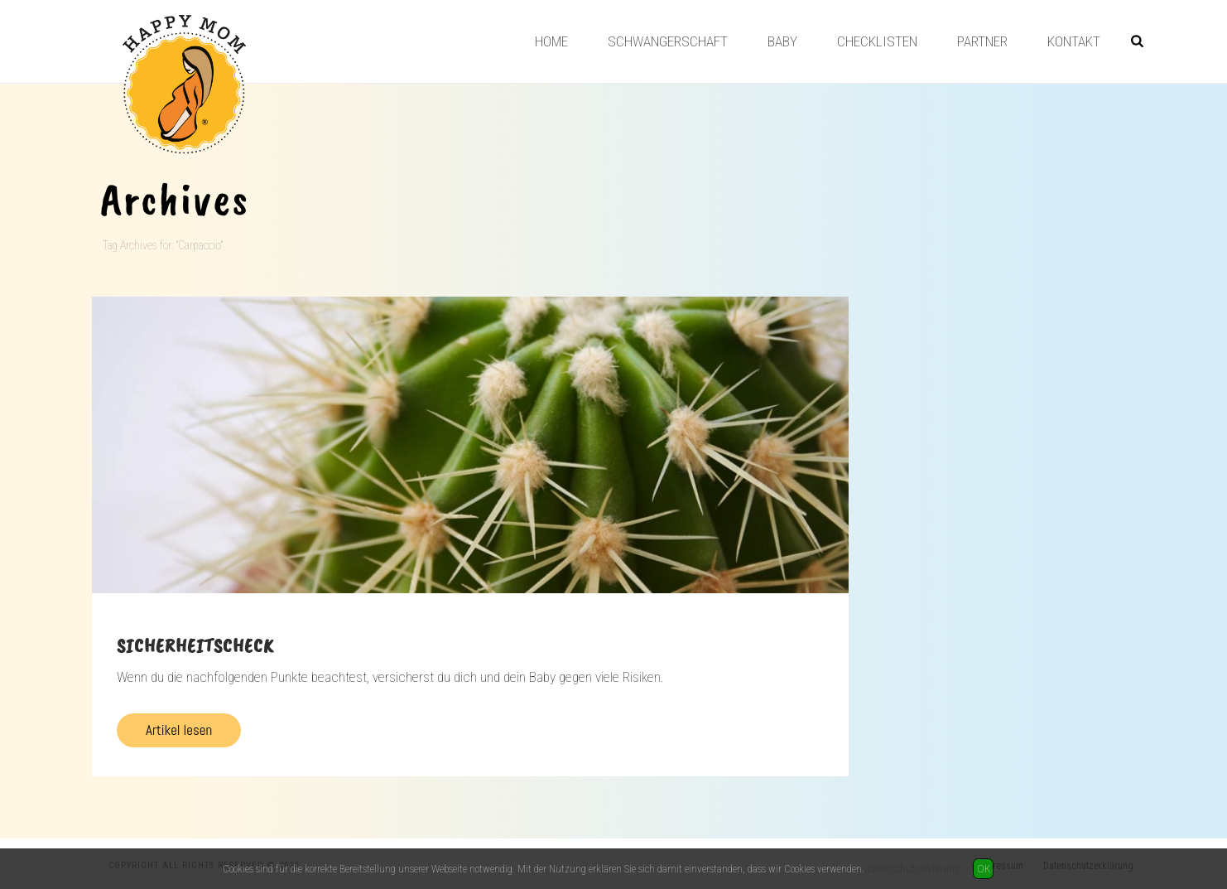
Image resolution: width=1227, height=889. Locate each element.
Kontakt (1073, 41)
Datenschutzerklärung (913, 868)
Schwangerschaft (668, 41)
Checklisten (877, 41)
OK (983, 868)
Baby (782, 41)
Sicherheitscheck (195, 645)
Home (551, 41)
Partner (982, 41)
